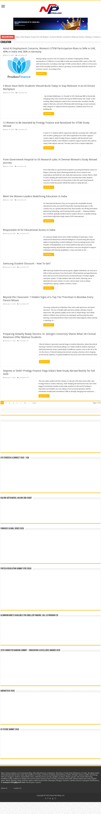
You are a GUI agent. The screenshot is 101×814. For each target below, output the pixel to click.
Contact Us (17, 787)
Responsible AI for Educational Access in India (29, 229)
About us (4, 787)
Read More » (42, 73)
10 (25, 402)
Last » (34, 402)
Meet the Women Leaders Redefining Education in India (35, 195)
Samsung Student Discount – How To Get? (27, 262)
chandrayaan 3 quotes (33, 782)
